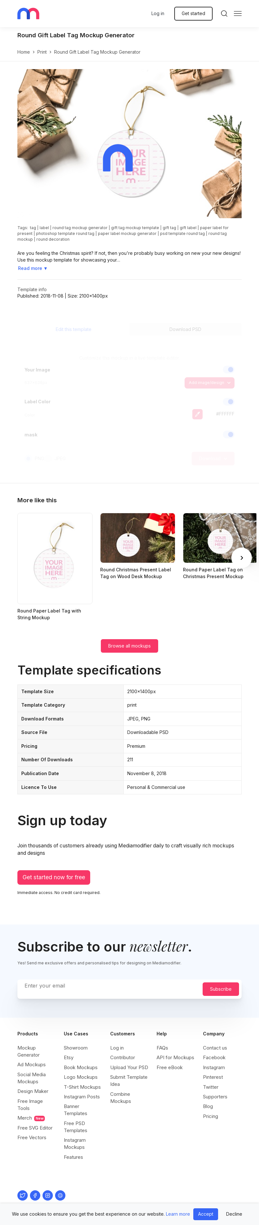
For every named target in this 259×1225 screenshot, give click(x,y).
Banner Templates (75, 1109)
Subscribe (221, 989)
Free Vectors (31, 1137)
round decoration (53, 239)
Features (73, 1157)
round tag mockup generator (80, 227)
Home (23, 52)
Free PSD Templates (75, 1126)
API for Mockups (175, 1057)
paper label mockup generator (127, 233)
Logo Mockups (81, 1077)
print (42, 52)
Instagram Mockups (75, 1143)
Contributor (122, 1057)
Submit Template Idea (129, 1080)
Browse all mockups (129, 645)
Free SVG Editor (35, 1128)
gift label (188, 227)
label (44, 227)
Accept (205, 1214)
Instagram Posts (82, 1097)
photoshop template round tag (65, 233)
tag (33, 227)
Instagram (214, 1067)
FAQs (162, 1048)
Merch (31, 1118)
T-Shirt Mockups (82, 1087)
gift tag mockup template (135, 227)
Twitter (210, 1087)
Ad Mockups (31, 1064)
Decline (234, 1214)
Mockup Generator (28, 1051)
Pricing (210, 1116)
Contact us (215, 1048)
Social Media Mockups (31, 1078)
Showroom (76, 1048)
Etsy (68, 1057)
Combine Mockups (120, 1097)
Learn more (178, 1214)
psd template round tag (182, 233)
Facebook (214, 1057)
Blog (208, 1106)
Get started (193, 13)
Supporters (215, 1097)
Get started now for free (54, 877)
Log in (157, 13)
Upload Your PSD (129, 1067)
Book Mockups (81, 1067)
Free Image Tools (30, 1104)
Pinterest (213, 1077)
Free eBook (170, 1067)
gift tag (169, 227)
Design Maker (32, 1091)
